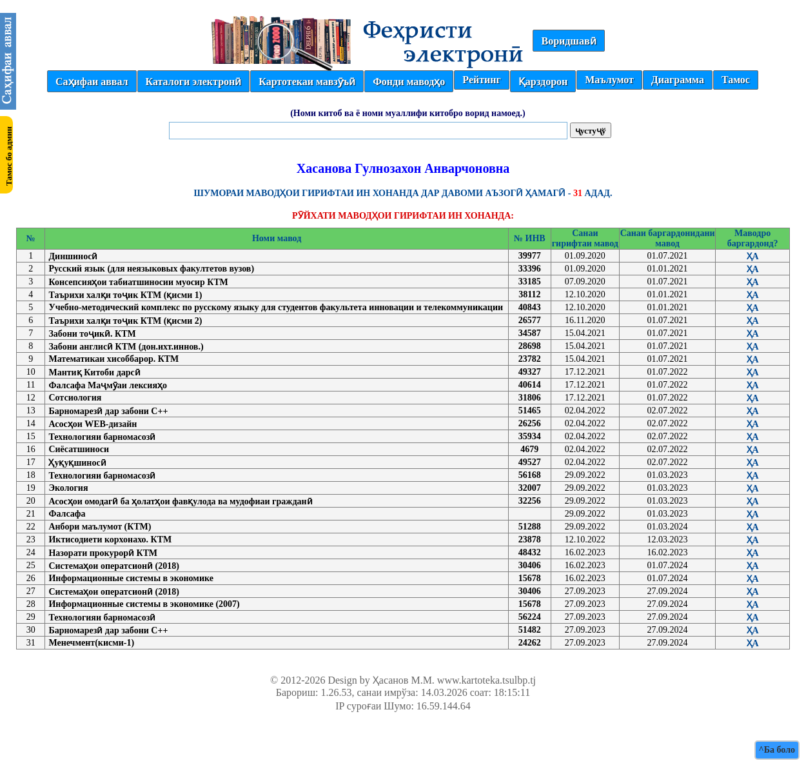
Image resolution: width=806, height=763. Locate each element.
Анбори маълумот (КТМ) (99, 526)
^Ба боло (777, 750)
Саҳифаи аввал (91, 81)
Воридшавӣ (568, 40)
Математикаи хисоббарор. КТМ (113, 359)
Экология (68, 488)
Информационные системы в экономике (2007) (143, 604)
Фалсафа (66, 514)
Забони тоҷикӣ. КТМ (91, 334)
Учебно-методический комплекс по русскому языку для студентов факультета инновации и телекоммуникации (275, 307)
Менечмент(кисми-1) (91, 643)
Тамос (736, 79)
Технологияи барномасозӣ (101, 437)
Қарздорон (542, 81)
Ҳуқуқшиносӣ (77, 463)
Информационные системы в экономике (130, 578)
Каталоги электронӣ (194, 81)
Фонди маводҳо (409, 81)
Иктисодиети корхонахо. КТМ (110, 539)
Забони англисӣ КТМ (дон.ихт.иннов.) (125, 347)
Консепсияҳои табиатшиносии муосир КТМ (138, 282)
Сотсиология (74, 397)
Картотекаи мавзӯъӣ (307, 81)
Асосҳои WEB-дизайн (92, 424)
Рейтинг (481, 79)
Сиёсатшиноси (78, 449)
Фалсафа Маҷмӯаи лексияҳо (107, 385)
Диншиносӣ (72, 256)
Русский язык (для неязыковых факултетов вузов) (151, 268)
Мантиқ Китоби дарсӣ (94, 372)
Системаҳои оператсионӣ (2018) (113, 566)
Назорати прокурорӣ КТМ (102, 553)
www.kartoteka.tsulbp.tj (486, 680)
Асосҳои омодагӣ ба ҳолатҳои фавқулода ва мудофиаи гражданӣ (180, 501)
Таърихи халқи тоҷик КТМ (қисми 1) (125, 295)
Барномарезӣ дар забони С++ (108, 411)
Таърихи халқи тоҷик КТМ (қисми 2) (125, 321)
